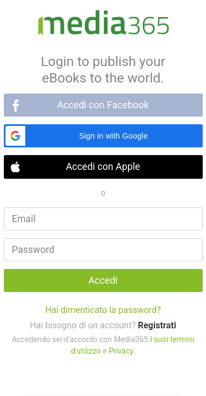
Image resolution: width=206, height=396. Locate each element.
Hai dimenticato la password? (102, 310)
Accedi (103, 280)
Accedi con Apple (103, 166)
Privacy (121, 350)
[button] (103, 136)
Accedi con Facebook (103, 105)
